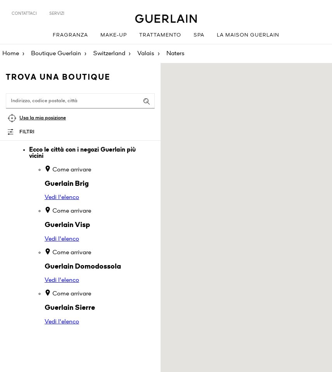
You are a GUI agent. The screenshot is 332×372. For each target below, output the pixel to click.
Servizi (56, 14)
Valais (145, 54)
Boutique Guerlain (56, 54)
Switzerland (109, 54)
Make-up (113, 35)
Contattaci (24, 14)
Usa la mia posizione (42, 118)
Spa (199, 35)
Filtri (27, 131)
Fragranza (70, 35)
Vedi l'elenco (62, 197)
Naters (175, 54)
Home (10, 54)
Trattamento (160, 35)
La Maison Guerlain (248, 35)
